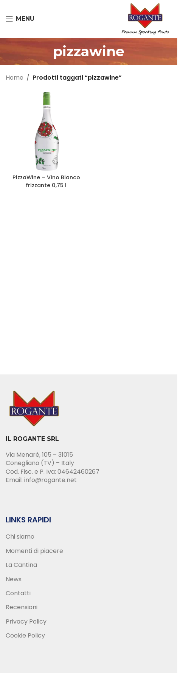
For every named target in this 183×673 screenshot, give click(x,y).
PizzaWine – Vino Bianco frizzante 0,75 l (46, 181)
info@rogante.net (50, 480)
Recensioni (21, 607)
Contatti (18, 593)
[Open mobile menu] (20, 18)
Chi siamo (20, 537)
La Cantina (21, 565)
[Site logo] (145, 18)
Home (14, 77)
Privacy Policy (26, 622)
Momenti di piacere (34, 551)
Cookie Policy (25, 635)
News (14, 579)
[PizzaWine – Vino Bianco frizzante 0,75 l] (46, 130)
